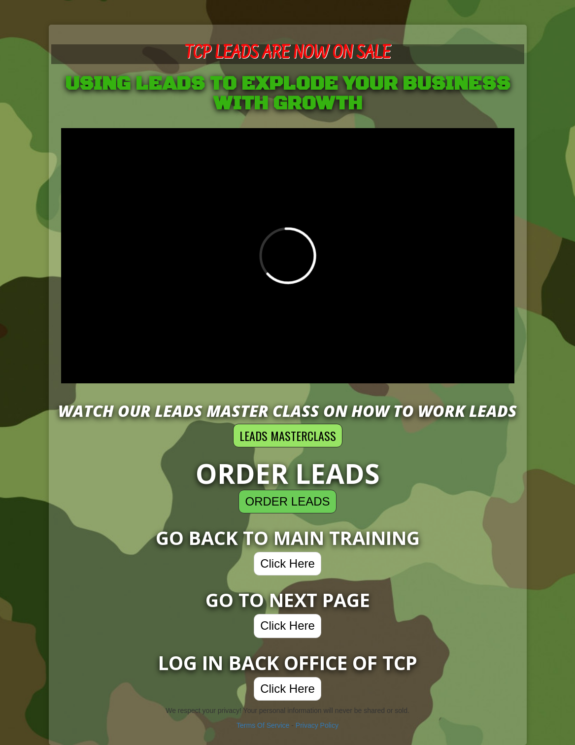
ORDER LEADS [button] (287, 501)
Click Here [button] (287, 563)
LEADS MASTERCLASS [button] (287, 435)
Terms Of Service (263, 725)
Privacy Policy (317, 725)
